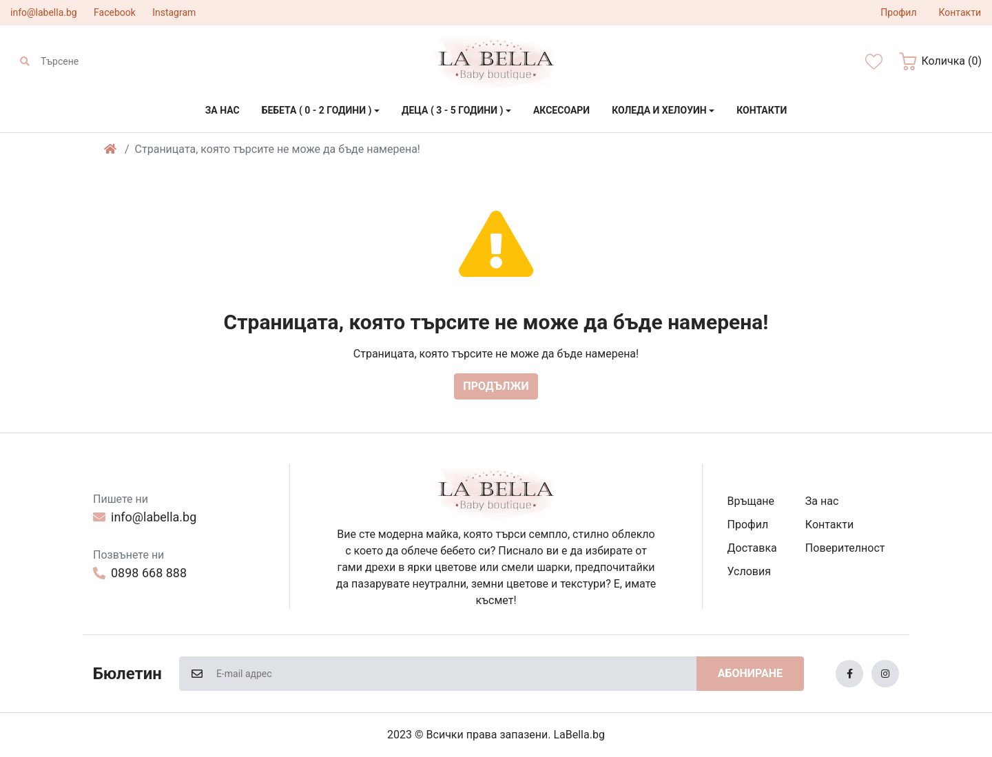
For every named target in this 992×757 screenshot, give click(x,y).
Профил (748, 524)
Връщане (751, 501)
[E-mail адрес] (455, 673)
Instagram (174, 12)
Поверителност (845, 547)
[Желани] (873, 61)
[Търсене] (102, 61)
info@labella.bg (43, 12)
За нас (821, 501)
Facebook (115, 12)
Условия (749, 571)
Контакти (829, 524)
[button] (940, 61)
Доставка (752, 547)
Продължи (495, 386)
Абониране (750, 673)
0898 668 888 (140, 573)
